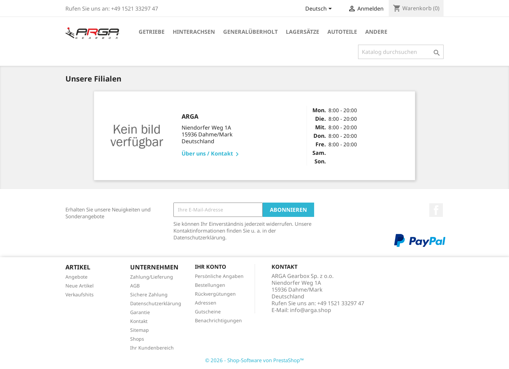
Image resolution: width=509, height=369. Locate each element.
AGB (135, 285)
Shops (137, 339)
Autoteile (342, 31)
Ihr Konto (210, 266)
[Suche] (401, 52)
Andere (376, 31)
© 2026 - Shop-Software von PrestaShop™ (254, 360)
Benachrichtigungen (218, 320)
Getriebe (152, 31)
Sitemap (139, 330)
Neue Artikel (79, 285)
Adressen (205, 302)
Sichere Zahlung (149, 294)
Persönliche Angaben (219, 276)
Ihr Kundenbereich (152, 347)
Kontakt (139, 321)
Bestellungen (210, 285)
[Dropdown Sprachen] (319, 9)
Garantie (140, 312)
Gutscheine (208, 311)
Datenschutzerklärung (155, 303)
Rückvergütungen (215, 294)
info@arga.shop (310, 310)
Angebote (76, 277)
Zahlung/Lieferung (151, 277)
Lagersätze (302, 31)
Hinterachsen (194, 31)
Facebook (436, 210)
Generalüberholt (250, 31)
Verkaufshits (79, 294)
